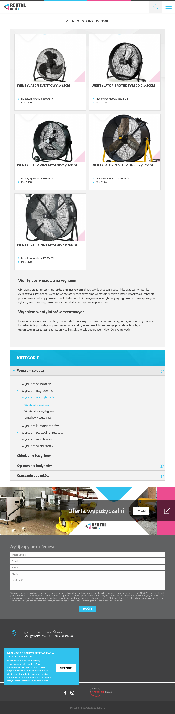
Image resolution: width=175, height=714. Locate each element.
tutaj (15, 674)
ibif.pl (101, 707)
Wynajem (30, 370)
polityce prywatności (57, 600)
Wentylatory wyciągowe (39, 411)
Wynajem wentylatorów (39, 397)
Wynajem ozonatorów (37, 445)
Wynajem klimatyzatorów (40, 425)
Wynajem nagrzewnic (37, 390)
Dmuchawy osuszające (37, 417)
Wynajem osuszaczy (36, 383)
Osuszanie (33, 475)
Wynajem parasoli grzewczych (43, 432)
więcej (141, 511)
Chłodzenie (34, 455)
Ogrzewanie (34, 465)
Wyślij (87, 609)
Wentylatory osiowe (36, 405)
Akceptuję (66, 668)
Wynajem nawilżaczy (37, 439)
